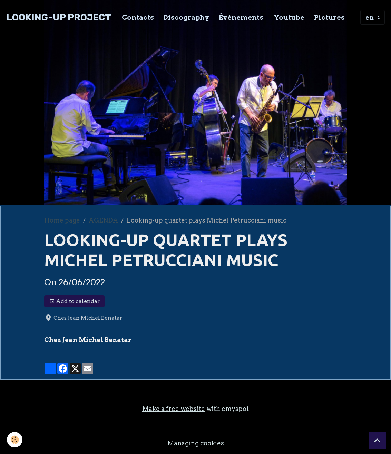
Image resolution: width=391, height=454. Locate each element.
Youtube (288, 17)
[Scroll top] (377, 440)
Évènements (240, 17)
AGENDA (103, 220)
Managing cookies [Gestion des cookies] (195, 443)
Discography (186, 17)
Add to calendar (74, 301)
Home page (62, 220)
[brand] (58, 17)
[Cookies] (14, 439)
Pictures (329, 17)
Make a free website (173, 408)
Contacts (138, 17)
